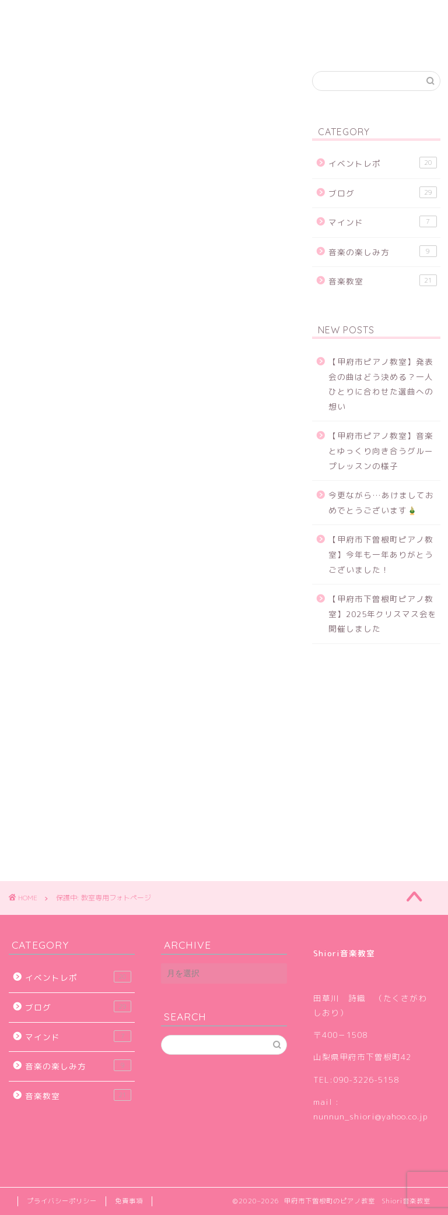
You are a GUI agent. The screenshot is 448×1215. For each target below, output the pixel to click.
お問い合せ (48, 39)
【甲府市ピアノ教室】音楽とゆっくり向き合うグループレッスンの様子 (380, 450)
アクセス (326, 15)
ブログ (267, 15)
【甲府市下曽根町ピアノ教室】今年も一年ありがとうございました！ (380, 554)
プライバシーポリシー (62, 1201)
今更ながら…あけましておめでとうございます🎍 (381, 502)
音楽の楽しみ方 (382, 251)
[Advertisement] (147, 240)
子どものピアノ (112, 15)
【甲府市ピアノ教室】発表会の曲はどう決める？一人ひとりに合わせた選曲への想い (380, 384)
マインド (382, 222)
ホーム (39, 15)
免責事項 (129, 1201)
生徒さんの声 (198, 15)
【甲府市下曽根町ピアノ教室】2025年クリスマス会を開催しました (382, 613)
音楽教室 (382, 280)
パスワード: (85, 418)
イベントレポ (382, 163)
